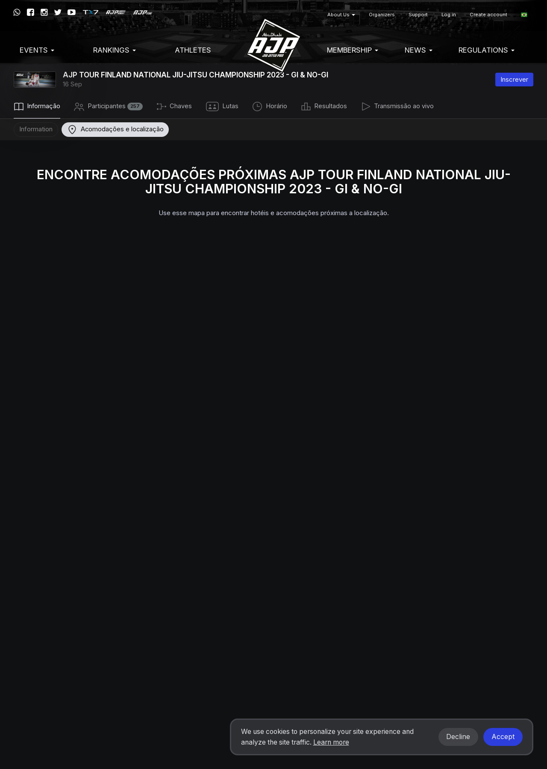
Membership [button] (352, 50)
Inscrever (514, 79)
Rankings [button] (114, 50)
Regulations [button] (487, 50)
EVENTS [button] (37, 50)
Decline (458, 737)
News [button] (418, 50)
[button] (524, 15)
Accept (503, 737)
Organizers (382, 15)
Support (418, 15)
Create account (488, 15)
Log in (448, 15)
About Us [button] (341, 15)
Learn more (331, 742)
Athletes (193, 50)
